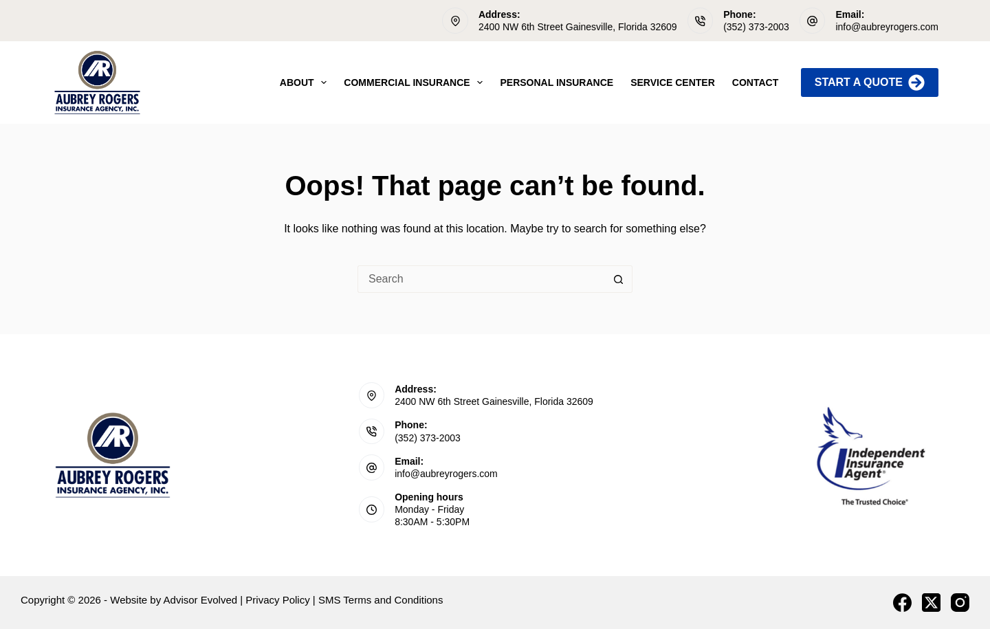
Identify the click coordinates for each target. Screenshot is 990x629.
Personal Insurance (556, 82)
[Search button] (618, 279)
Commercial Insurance (416, 82)
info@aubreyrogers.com (886, 26)
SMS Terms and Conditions (380, 600)
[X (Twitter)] (931, 602)
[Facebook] (902, 602)
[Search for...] (481, 279)
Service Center (672, 82)
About (306, 82)
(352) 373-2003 (756, 26)
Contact (755, 82)
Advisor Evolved (201, 600)
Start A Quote (870, 82)
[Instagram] (960, 602)
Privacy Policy (277, 600)
